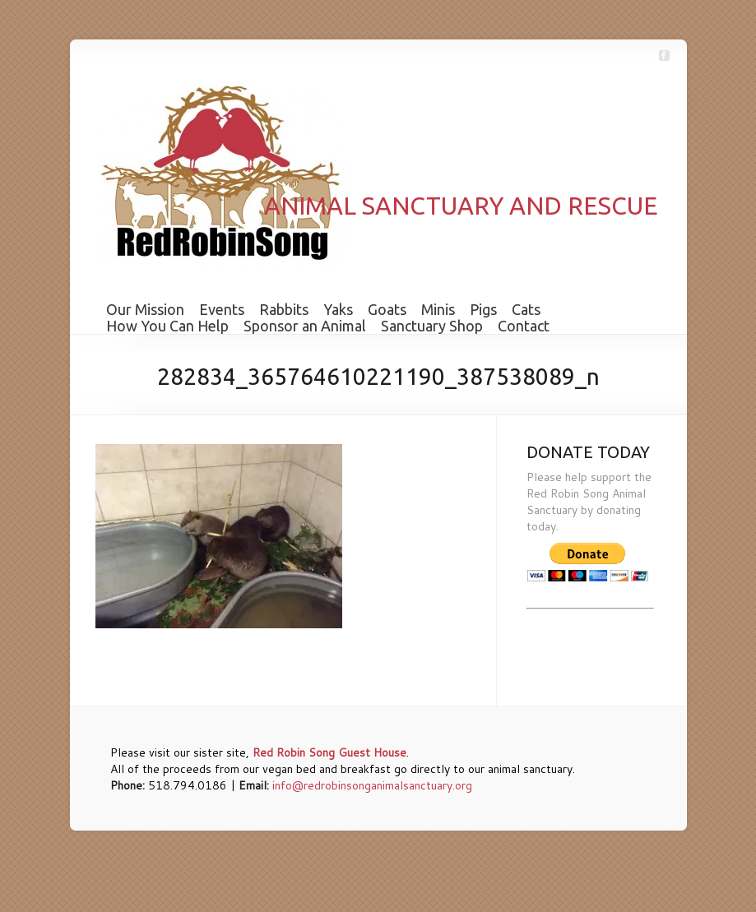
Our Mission (145, 309)
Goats (387, 309)
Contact (524, 325)
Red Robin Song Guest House (329, 752)
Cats (526, 309)
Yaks (338, 309)
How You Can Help (167, 325)
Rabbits (283, 309)
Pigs (483, 309)
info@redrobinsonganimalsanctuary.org (372, 785)
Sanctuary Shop (432, 325)
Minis (438, 309)
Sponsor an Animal (304, 325)
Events (221, 309)
